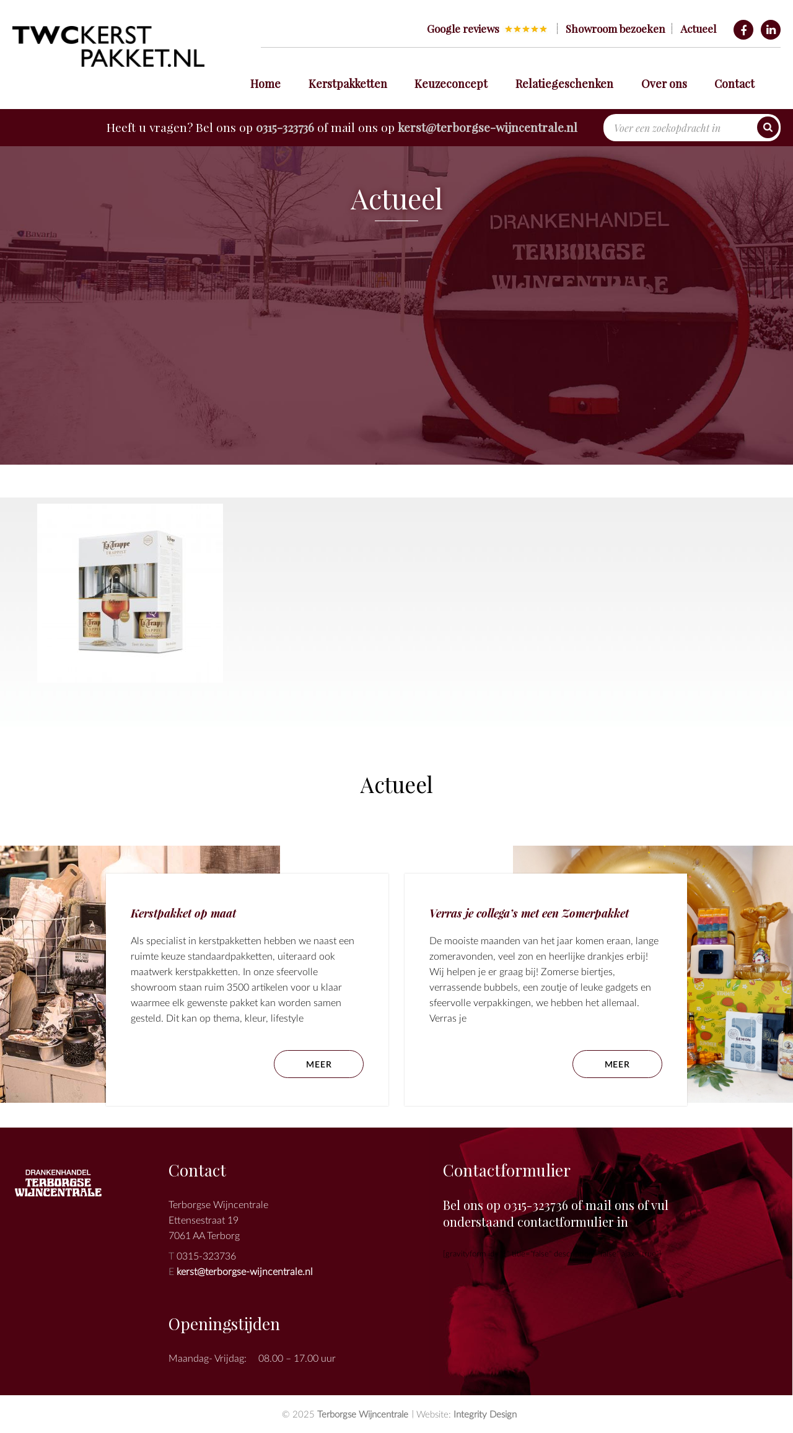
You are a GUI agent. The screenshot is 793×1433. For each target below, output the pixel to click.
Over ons (664, 83)
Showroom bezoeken (615, 28)
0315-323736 (285, 127)
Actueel (698, 28)
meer (617, 1064)
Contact (734, 83)
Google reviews (463, 28)
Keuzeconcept (451, 83)
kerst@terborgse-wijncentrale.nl (487, 127)
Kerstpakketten (348, 83)
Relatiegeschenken (564, 83)
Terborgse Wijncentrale (362, 1413)
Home (265, 83)
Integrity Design (485, 1413)
